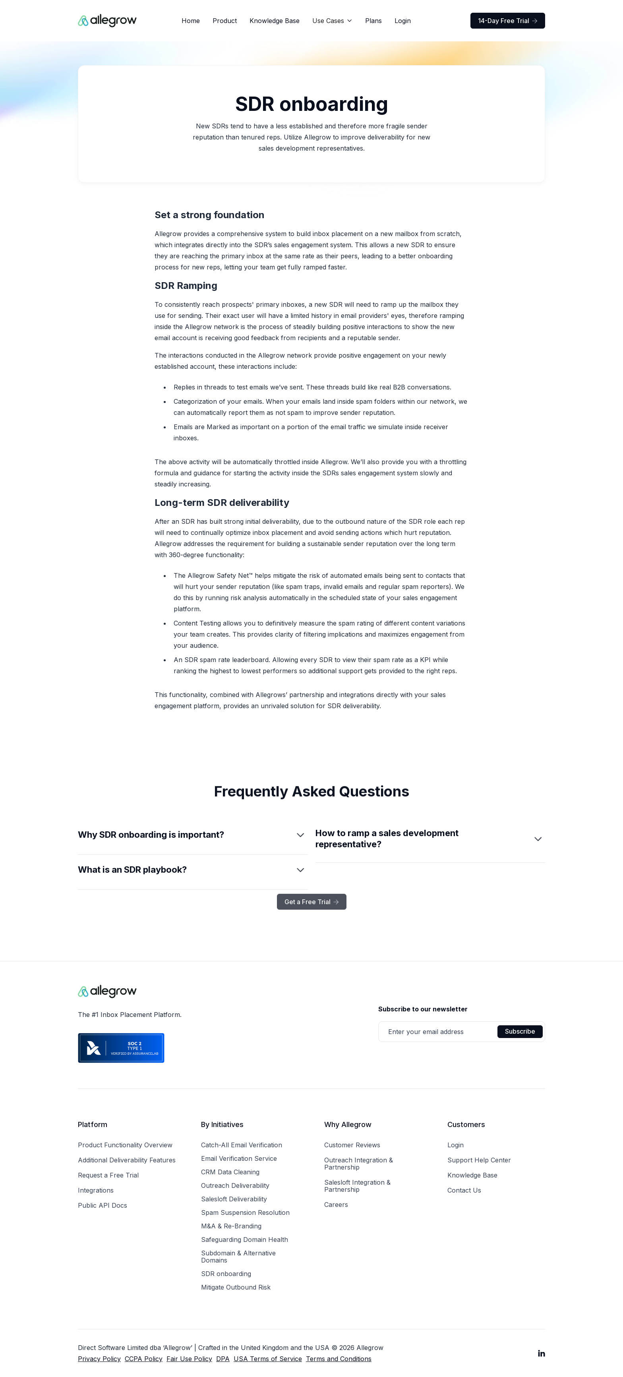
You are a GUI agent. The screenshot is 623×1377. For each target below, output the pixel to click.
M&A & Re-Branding (231, 1226)
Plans (373, 21)
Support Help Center (479, 1160)
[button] (332, 20)
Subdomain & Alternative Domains (238, 1256)
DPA (223, 1359)
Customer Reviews (352, 1144)
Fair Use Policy (189, 1359)
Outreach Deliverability (235, 1185)
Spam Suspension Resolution (245, 1212)
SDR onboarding (226, 1273)
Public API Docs (102, 1205)
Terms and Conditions (338, 1359)
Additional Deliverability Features (127, 1160)
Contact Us (464, 1190)
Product (225, 21)
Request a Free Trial (108, 1175)
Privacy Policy (99, 1359)
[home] (108, 21)
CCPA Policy (144, 1359)
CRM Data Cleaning (230, 1172)
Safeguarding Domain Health (244, 1239)
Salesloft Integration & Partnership (357, 1186)
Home (191, 21)
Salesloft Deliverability (234, 1199)
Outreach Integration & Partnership (358, 1163)
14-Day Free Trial (508, 21)
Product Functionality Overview (125, 1144)
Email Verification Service (239, 1158)
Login (403, 21)
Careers (336, 1204)
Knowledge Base (275, 21)
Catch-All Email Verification (241, 1144)
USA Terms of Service (268, 1359)
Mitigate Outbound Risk (236, 1287)
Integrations (96, 1190)
